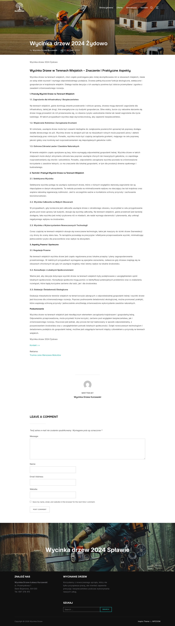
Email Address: (37, 476)
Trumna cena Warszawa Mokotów (45, 355)
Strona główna (106, 7)
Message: (34, 436)
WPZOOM (156, 621)
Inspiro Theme (143, 621)
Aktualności (131, 7)
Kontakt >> (35, 345)
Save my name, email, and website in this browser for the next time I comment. (64, 502)
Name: (33, 464)
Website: (34, 489)
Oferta (119, 7)
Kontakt (144, 7)
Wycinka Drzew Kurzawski (45, 50)
